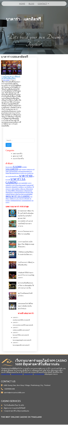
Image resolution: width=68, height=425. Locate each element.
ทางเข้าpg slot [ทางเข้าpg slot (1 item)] (23, 173)
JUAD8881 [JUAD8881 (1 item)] (24, 167)
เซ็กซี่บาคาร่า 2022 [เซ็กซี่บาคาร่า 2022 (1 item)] (14, 198)
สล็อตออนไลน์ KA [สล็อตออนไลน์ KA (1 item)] (20, 190)
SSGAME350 (28, 374)
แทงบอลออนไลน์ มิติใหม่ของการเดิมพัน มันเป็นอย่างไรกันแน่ (25, 306)
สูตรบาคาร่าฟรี (17, 156)
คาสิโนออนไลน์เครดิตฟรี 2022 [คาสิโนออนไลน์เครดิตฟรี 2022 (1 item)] (25, 171)
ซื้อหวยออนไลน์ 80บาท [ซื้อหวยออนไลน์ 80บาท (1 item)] (15, 173)
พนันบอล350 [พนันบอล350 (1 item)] (8, 187)
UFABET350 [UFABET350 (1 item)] (29, 169)
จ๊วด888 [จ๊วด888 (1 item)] (7, 173)
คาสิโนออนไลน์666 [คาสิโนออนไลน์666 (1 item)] (13, 171)
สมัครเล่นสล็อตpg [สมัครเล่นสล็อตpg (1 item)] (16, 188)
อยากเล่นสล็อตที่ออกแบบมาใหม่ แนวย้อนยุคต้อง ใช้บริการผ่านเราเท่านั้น (26, 285)
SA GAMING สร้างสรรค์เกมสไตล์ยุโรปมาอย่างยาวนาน (25, 223)
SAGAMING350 (16, 374)
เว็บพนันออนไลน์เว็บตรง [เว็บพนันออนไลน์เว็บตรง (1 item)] (15, 200)
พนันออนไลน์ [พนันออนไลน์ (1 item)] (15, 187)
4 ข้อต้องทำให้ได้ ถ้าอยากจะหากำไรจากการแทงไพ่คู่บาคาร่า (26, 275)
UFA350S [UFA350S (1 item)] (24, 169)
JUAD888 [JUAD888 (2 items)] (17, 166)
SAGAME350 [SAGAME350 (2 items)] (12, 169)
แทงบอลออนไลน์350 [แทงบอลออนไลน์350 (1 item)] (26, 200)
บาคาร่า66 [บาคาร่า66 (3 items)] (25, 175)
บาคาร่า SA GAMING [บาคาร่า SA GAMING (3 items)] (15, 181)
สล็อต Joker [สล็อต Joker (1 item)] (23, 188)
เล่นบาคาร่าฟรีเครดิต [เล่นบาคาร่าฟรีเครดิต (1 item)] (24, 198)
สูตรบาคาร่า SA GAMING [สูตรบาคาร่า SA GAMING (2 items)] (18, 196)
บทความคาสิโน (17, 153)
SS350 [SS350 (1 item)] (19, 169)
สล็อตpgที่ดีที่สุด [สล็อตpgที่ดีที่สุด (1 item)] (11, 190)
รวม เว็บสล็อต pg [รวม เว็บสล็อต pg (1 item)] (28, 187)
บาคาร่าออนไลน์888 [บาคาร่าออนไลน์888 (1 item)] (22, 183)
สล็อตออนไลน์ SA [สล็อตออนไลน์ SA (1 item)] (10, 192)
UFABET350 (5, 374)
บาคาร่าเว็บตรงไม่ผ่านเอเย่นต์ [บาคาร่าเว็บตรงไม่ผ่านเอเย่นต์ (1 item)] (19, 185)
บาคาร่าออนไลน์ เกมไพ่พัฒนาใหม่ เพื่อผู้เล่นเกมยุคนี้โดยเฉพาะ (26, 244)
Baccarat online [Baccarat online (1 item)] (9, 167)
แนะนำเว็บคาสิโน (18, 158)
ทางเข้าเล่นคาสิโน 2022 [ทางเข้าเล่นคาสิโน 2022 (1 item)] (13, 176)
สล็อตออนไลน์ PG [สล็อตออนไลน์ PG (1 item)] (28, 190)
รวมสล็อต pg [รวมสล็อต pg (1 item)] (21, 187)
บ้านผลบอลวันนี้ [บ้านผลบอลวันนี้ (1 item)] (29, 185)
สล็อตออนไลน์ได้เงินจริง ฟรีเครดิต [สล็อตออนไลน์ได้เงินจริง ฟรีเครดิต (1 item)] (22, 192)
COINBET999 (39, 374)
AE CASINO (6, 80)
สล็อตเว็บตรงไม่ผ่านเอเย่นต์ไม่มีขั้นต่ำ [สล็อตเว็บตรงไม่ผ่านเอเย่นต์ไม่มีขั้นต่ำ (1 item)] (24, 194)
